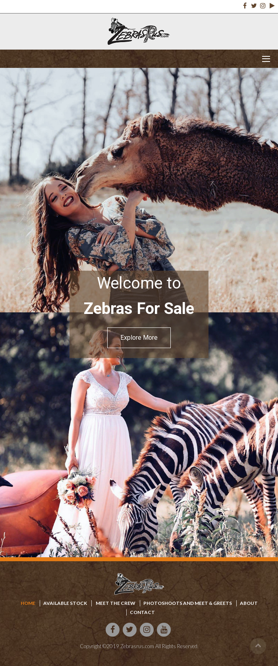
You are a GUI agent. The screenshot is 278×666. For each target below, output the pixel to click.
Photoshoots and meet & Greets (187, 603)
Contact (142, 612)
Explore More (139, 337)
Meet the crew (115, 603)
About (249, 603)
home (28, 603)
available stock (65, 603)
